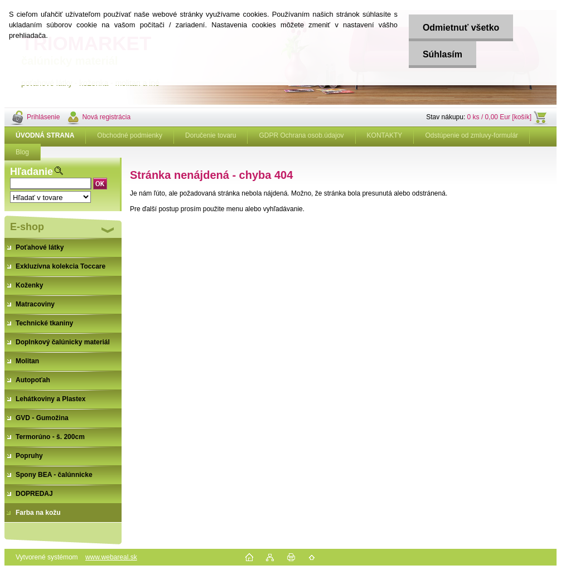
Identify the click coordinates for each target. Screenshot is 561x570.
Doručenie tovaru (210, 135)
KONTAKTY (385, 135)
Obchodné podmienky (129, 135)
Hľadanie (31, 171)
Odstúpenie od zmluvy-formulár (471, 135)
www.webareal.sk (111, 557)
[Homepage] (45, 135)
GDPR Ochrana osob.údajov (301, 135)
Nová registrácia (106, 117)
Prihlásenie (43, 117)
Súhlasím (442, 54)
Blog (22, 152)
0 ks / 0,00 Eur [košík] (499, 117)
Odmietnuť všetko (461, 27)
